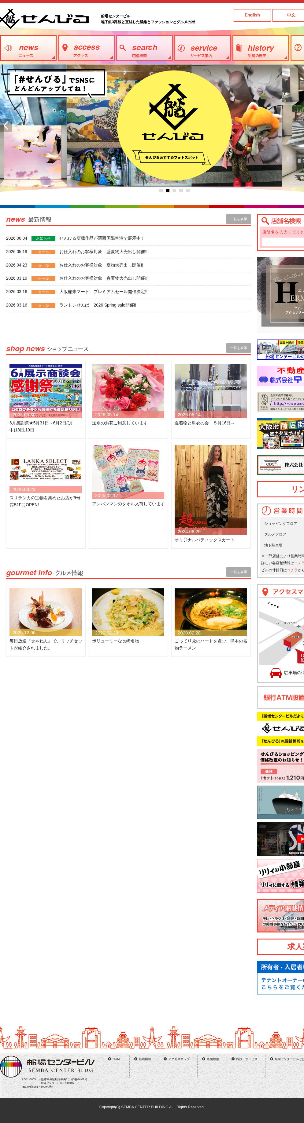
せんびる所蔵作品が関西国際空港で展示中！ (102, 238)
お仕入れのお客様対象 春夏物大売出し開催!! (103, 278)
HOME (117, 1059)
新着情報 (145, 1059)
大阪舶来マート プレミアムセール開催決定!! (103, 291)
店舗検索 (213, 1059)
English (252, 15)
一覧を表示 (238, 219)
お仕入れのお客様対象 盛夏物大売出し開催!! (103, 251)
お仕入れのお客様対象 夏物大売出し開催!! (101, 265)
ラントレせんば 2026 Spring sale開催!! (97, 305)
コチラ (292, 570)
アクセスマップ (179, 1059)
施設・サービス (247, 1059)
